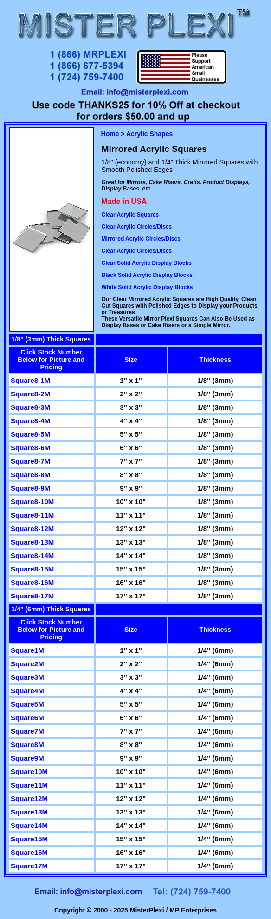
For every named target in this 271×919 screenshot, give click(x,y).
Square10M (29, 771)
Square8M (27, 744)
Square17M (29, 866)
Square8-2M (30, 394)
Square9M (27, 758)
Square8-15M (32, 569)
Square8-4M (30, 421)
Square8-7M (30, 461)
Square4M (27, 691)
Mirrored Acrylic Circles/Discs (141, 239)
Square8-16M (32, 582)
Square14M (29, 825)
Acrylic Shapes (149, 134)
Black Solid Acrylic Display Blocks (147, 275)
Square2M (27, 664)
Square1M (27, 650)
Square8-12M (32, 528)
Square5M (27, 704)
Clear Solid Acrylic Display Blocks (147, 263)
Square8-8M (30, 475)
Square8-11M (32, 515)
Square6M (27, 718)
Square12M (29, 798)
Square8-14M (32, 555)
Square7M (27, 731)
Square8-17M (32, 596)
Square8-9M (30, 488)
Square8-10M (32, 501)
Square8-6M (30, 448)
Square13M (29, 812)
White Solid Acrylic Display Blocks (147, 287)
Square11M (29, 785)
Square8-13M (32, 542)
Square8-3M (30, 407)
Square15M (29, 839)
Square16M (29, 852)
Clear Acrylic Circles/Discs (137, 226)
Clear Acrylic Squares (130, 214)
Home (110, 134)
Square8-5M (30, 434)
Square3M (27, 677)
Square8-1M (30, 380)
